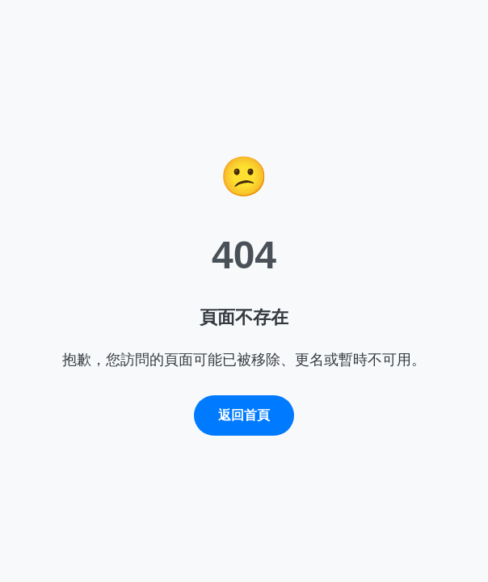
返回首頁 (244, 415)
